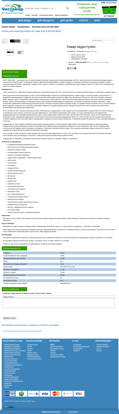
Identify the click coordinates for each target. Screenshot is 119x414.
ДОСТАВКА (35, 15)
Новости (99, 350)
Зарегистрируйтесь (97, 40)
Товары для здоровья (11, 379)
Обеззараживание (10, 371)
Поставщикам (77, 348)
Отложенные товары (57, 354)
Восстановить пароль (57, 348)
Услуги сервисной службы (12, 354)
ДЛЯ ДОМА (66, 20)
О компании (77, 344)
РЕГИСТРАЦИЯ (111, 2)
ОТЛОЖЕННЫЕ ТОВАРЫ (46, 15)
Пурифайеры (8, 375)
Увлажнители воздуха (11, 363)
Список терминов (102, 344)
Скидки (29, 350)
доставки (87, 51)
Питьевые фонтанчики (11, 377)
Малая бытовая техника (12, 344)
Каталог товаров (8, 27)
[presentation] (20, 312)
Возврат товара (32, 352)
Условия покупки (32, 344)
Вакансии (76, 350)
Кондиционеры (23, 27)
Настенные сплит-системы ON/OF (45, 27)
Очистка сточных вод (11, 359)
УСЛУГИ (83, 20)
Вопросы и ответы (33, 354)
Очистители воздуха (10, 360)
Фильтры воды (8, 356)
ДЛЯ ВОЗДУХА (45, 20)
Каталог (5, 331)
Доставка (30, 348)
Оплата (29, 346)
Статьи (98, 348)
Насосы (6, 387)
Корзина (53, 352)
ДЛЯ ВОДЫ (24, 20)
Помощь (53, 350)
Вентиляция (8, 385)
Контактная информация (81, 346)
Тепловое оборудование (12, 369)
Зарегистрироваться (56, 346)
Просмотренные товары (58, 356)
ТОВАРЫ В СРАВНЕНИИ (61, 15)
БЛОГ (97, 20)
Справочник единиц (102, 346)
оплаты (94, 51)
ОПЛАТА (27, 15)
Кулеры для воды (9, 373)
